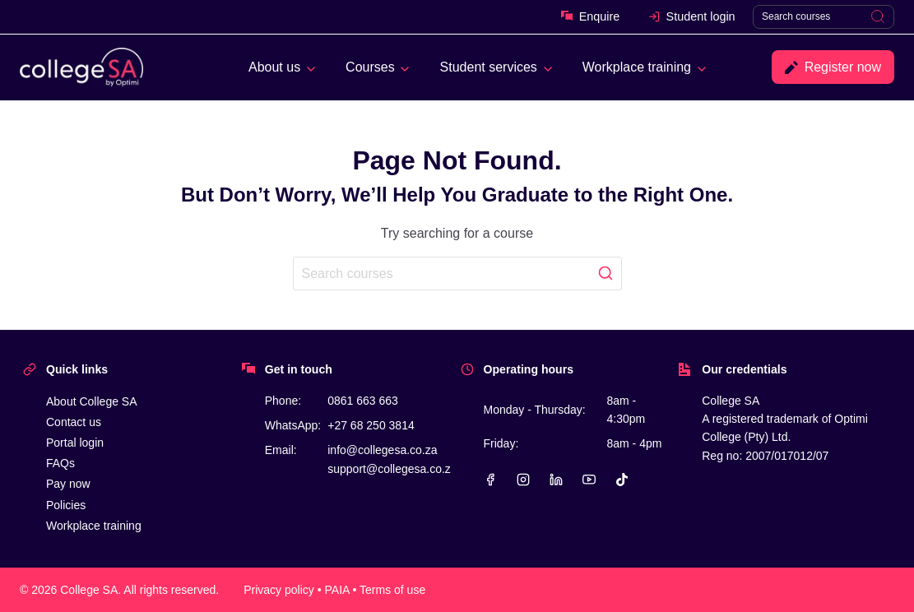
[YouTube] (589, 479)
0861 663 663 (362, 400)
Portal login (75, 442)
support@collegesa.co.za (392, 468)
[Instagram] (523, 479)
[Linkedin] (556, 479)
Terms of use (392, 589)
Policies (66, 505)
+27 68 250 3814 (371, 425)
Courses (370, 67)
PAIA (337, 589)
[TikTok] (622, 479)
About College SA (91, 401)
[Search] (823, 17)
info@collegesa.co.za (382, 450)
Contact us (73, 422)
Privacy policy (279, 589)
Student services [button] (488, 67)
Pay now (68, 483)
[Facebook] (490, 479)
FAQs (60, 463)
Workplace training (636, 67)
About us (274, 67)
